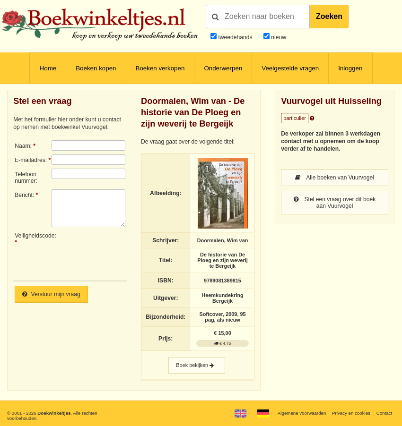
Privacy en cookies (351, 413)
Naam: (23, 146)
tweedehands (235, 37)
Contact (384, 413)
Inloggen (350, 68)
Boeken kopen (96, 68)
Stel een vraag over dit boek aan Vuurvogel (335, 202)
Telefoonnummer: (26, 177)
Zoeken (329, 16)
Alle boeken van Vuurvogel (334, 177)
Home (48, 68)
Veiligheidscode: (33, 235)
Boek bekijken (197, 365)
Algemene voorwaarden (302, 413)
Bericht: (24, 195)
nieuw (278, 37)
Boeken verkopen (160, 68)
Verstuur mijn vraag (51, 294)
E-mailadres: (31, 160)
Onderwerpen (223, 68)
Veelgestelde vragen (290, 68)
